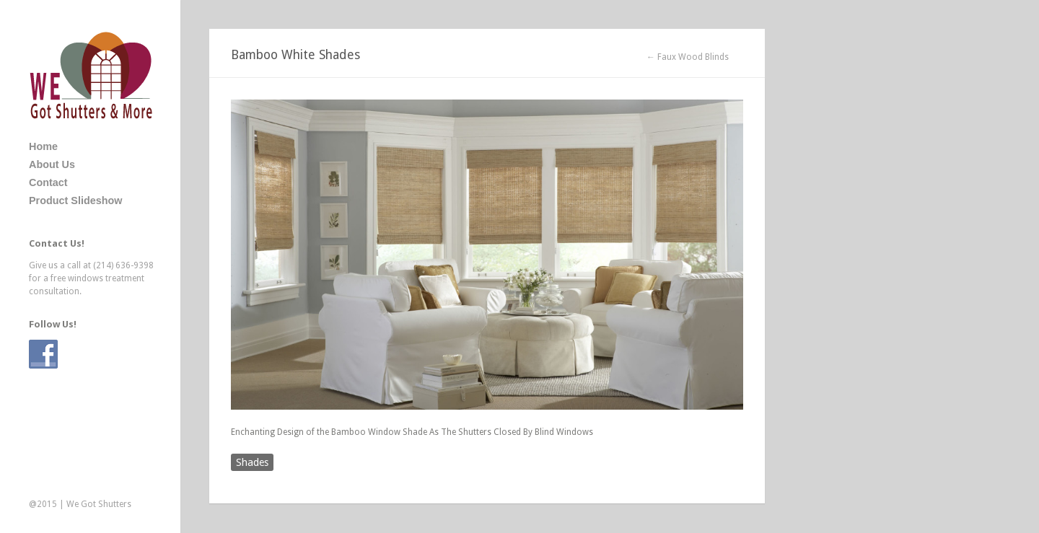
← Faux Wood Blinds (687, 57)
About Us (52, 164)
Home (43, 146)
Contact (48, 182)
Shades (252, 462)
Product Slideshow (76, 200)
